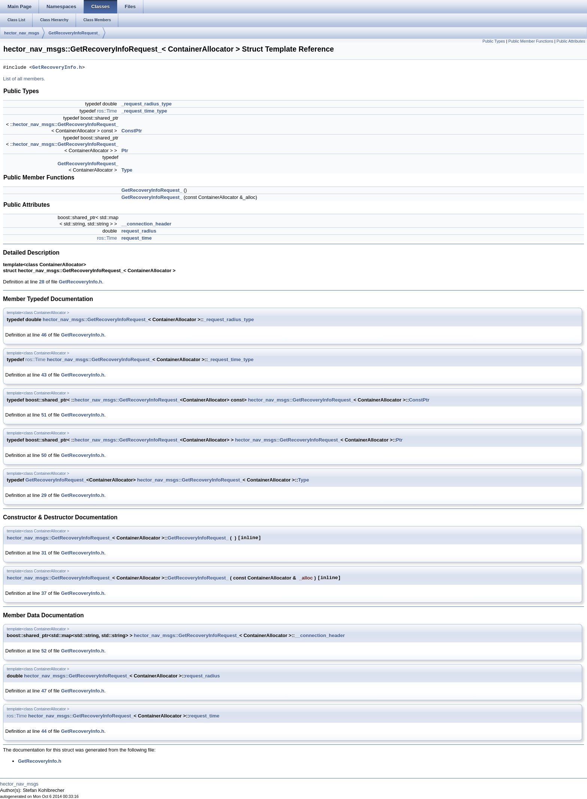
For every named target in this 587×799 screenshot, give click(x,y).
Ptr (124, 150)
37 (43, 593)
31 (43, 553)
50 (43, 455)
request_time (136, 238)
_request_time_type (144, 111)
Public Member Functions (530, 41)
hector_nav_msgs (21, 33)
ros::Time (107, 111)
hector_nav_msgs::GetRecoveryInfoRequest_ (65, 124)
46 (43, 335)
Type (126, 170)
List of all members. (24, 79)
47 (43, 691)
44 (43, 731)
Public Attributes (571, 41)
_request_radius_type (146, 104)
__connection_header (146, 224)
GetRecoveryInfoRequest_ (74, 33)
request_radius (138, 231)
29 (43, 495)
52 (43, 651)
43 (43, 375)
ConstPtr (131, 130)
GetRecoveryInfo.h (57, 67)
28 (41, 282)
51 (43, 415)
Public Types (494, 41)
